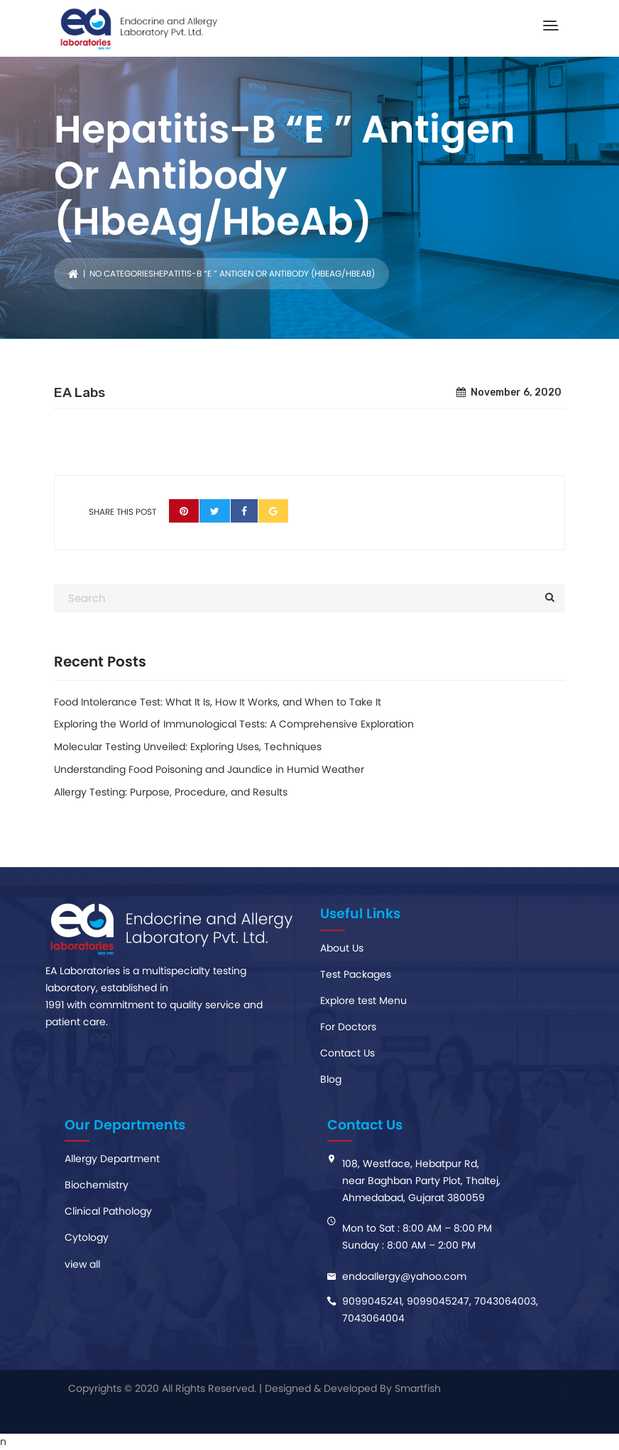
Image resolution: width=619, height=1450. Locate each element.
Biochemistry (96, 1185)
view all (82, 1264)
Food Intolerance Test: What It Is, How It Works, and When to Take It (217, 702)
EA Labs (79, 392)
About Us (341, 948)
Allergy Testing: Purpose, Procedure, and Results (170, 792)
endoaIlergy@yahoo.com (404, 1276)
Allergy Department (112, 1158)
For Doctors (348, 1027)
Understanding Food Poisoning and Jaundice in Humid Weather (209, 769)
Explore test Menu (363, 1000)
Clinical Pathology (108, 1211)
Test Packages (355, 974)
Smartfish (418, 1388)
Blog (330, 1079)
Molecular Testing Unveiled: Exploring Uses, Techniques (188, 747)
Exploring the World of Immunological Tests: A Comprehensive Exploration (234, 724)
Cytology (87, 1237)
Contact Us (347, 1053)
